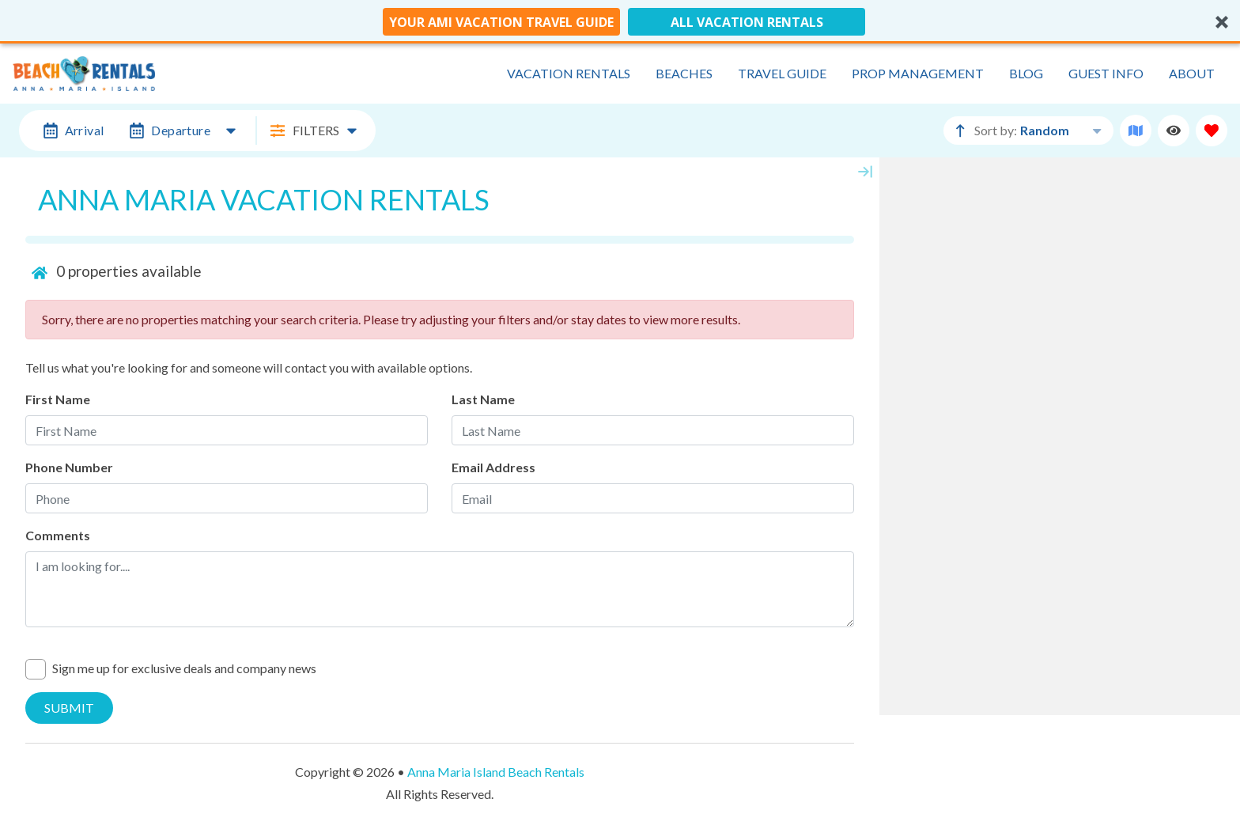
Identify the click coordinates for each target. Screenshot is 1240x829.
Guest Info (1106, 73)
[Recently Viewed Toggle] (1173, 130)
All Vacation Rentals (747, 22)
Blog (1026, 73)
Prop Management (918, 73)
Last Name (483, 399)
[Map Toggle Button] (1135, 130)
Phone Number (69, 467)
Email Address (493, 467)
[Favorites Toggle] (1211, 130)
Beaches (684, 73)
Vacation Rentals (568, 73)
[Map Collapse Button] (865, 171)
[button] (620, 22)
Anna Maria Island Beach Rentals (495, 771)
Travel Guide (782, 73)
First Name (57, 399)
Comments (57, 535)
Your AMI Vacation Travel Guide (501, 22)
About (1192, 73)
